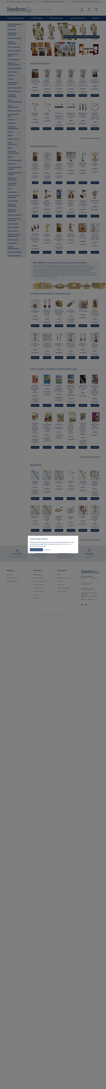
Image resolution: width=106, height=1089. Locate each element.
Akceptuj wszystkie (36, 549)
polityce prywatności (65, 544)
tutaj (44, 546)
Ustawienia (47, 549)
